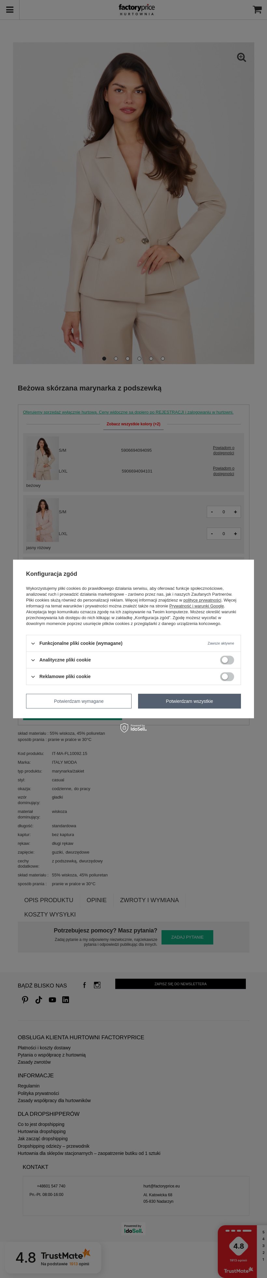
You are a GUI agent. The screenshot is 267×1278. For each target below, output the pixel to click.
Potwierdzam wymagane (79, 701)
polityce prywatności (202, 600)
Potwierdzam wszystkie (189, 701)
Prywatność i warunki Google (196, 606)
